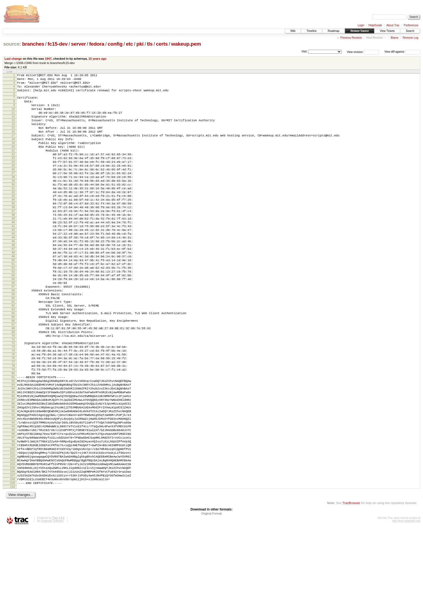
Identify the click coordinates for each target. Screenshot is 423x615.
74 (13, 408)
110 (12, 573)
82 (13, 444)
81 (13, 440)
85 (13, 458)
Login (361, 25)
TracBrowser (351, 589)
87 (13, 467)
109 (12, 568)
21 (13, 165)
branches (33, 44)
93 (13, 495)
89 (13, 477)
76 (13, 417)
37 (13, 239)
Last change (13, 58)
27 (13, 193)
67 (13, 377)
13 (13, 129)
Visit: (304, 51)
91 (13, 486)
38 (13, 244)
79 (13, 431)
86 (13, 463)
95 (13, 504)
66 (13, 372)
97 (13, 513)
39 (13, 248)
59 (13, 340)
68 (13, 381)
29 (13, 202)
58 (13, 335)
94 (13, 500)
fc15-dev (57, 44)
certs (162, 44)
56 (13, 326)
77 (13, 422)
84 (13, 454)
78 (13, 426)
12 (13, 124)
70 (13, 390)
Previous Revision (351, 37)
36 (13, 234)
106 (12, 555)
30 (13, 207)
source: (12, 44)
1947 (48, 58)
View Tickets (387, 30)
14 (13, 133)
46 (13, 280)
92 (13, 490)
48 (13, 289)
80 (13, 435)
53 (13, 312)
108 (12, 564)
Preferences (411, 25)
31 (13, 211)
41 (13, 257)
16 (13, 142)
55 (13, 322)
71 (13, 395)
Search (410, 30)
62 (13, 354)
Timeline (311, 30)
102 (12, 536)
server (78, 44)
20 (13, 161)
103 (12, 541)
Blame (394, 37)
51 (13, 303)
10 (13, 115)
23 (13, 175)
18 (13, 152)
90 (13, 481)
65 (13, 367)
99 (13, 523)
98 (13, 518)
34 (13, 225)
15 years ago (97, 58)
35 (13, 230)
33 (13, 221)
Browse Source (359, 30)
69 (13, 386)
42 (13, 262)
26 (13, 188)
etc (129, 44)
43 (13, 266)
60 (13, 345)
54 (13, 317)
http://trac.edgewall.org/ (406, 607)
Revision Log (410, 37)
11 (13, 120)
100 (12, 527)
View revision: (355, 51)
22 (13, 170)
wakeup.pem (186, 44)
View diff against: (402, 51)
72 (13, 399)
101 (12, 532)
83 (13, 449)
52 (13, 308)
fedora (96, 44)
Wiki (292, 30)
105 (12, 550)
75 (13, 412)
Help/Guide (375, 25)
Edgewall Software (52, 607)
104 (12, 545)
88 (13, 472)
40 (13, 253)
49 (13, 294)
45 (13, 276)
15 (13, 138)
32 (13, 216)
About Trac (392, 25)
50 (13, 299)
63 (13, 358)
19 (13, 156)
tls (149, 44)
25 (13, 184)
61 (13, 349)
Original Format (211, 600)
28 (13, 198)
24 (13, 179)
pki (139, 44)
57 (13, 331)
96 (13, 509)
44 (13, 271)
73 (13, 403)
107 (12, 559)
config (115, 44)
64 (13, 363)
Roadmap (333, 30)
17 (13, 147)
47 (13, 285)
